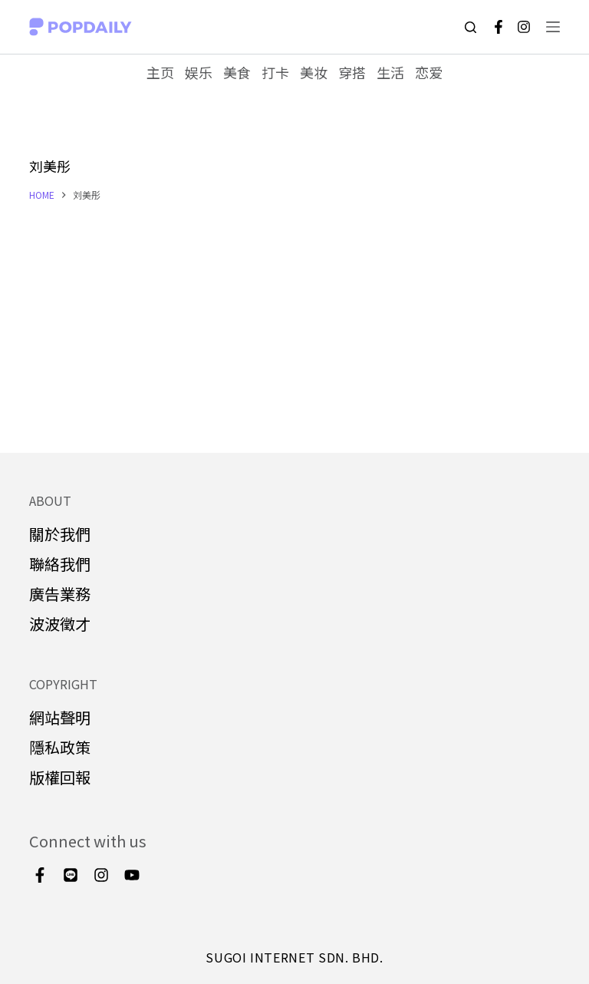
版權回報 (59, 777)
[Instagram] (524, 27)
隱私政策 (59, 747)
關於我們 (59, 534)
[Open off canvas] (553, 27)
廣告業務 (59, 594)
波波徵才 (59, 624)
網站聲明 (59, 717)
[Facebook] (498, 27)
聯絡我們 (59, 564)
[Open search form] (470, 27)
